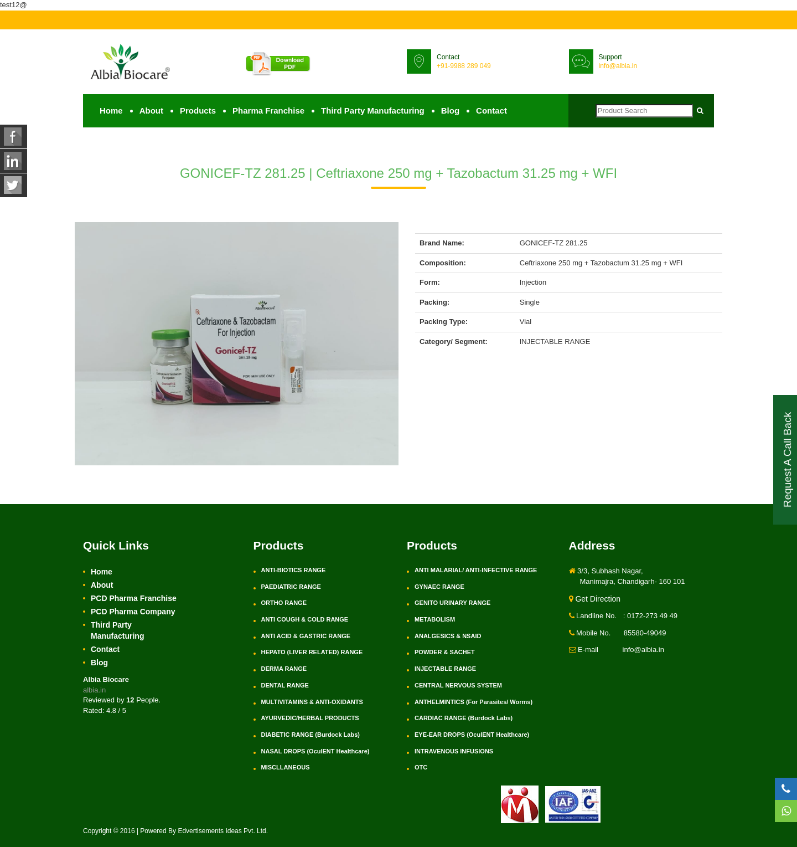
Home (111, 110)
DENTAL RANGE (285, 685)
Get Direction (595, 598)
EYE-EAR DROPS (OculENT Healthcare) (472, 734)
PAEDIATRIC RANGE (291, 586)
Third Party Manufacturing (373, 110)
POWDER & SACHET (445, 652)
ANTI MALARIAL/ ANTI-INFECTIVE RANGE (476, 570)
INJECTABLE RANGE (445, 668)
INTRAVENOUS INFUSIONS (454, 751)
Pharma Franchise (268, 110)
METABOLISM (435, 619)
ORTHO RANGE (284, 602)
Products (198, 110)
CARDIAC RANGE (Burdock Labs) (464, 718)
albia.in (94, 690)
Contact (491, 110)
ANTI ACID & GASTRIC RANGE (306, 636)
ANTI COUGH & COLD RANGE (305, 619)
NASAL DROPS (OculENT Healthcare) (315, 751)
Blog (450, 110)
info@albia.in (618, 66)
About (151, 110)
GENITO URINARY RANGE (452, 602)
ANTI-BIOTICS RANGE (293, 570)
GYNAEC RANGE (439, 586)
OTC (421, 767)
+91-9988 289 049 (464, 66)
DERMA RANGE (284, 668)
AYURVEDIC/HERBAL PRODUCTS (310, 718)
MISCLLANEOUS (285, 767)
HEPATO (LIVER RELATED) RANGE (312, 652)
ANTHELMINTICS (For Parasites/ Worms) (473, 702)
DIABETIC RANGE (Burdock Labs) (310, 734)
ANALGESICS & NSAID (448, 636)
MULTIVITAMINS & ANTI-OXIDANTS (312, 702)
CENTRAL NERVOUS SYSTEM (458, 685)
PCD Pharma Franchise (134, 598)
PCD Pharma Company (133, 611)
